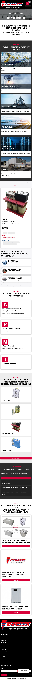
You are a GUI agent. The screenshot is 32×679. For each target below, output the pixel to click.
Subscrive (4, 674)
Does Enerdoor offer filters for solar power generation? (16, 488)
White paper (5, 658)
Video (4, 656)
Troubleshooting (9, 363)
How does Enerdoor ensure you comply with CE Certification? (16, 482)
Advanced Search (16, 458)
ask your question (16, 477)
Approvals (5, 651)
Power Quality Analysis (11, 328)
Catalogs (4, 654)
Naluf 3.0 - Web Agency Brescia (19, 678)
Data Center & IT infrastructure (9, 237)
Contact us (23, 671)
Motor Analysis (8, 346)
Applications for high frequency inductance (11, 242)
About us (29, 1)
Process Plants (11, 232)
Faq (30, 3)
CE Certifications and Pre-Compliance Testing (12, 310)
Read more (16, 545)
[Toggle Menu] (30, 6)
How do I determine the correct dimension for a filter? (16, 493)
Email (2, 668)
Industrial (5, 232)
